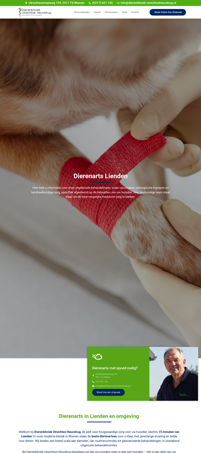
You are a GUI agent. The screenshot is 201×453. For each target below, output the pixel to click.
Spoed (97, 12)
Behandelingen (82, 12)
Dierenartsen (111, 12)
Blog (124, 12)
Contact (135, 12)
